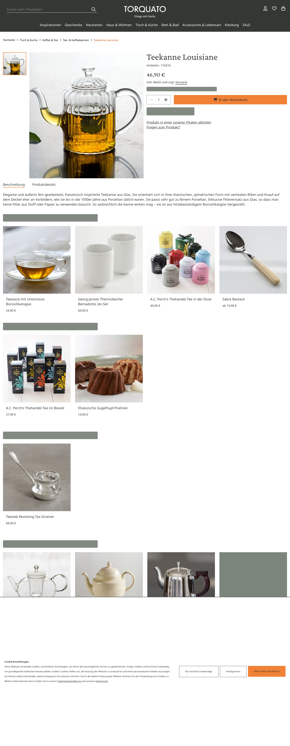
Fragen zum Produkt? (163, 127)
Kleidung (232, 25)
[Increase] (166, 100)
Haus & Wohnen (119, 25)
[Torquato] (145, 12)
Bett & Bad (170, 25)
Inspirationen (50, 25)
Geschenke (73, 25)
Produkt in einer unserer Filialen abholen (179, 122)
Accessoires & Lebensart (201, 25)
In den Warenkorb (230, 99)
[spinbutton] (158, 100)
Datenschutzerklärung (69, 681)
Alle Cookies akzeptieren (267, 671)
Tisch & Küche (147, 25)
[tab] (14, 185)
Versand (181, 82)
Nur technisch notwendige (198, 671)
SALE (246, 25)
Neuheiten (94, 25)
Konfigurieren (233, 671)
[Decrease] (151, 100)
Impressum (102, 681)
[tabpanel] (145, 199)
